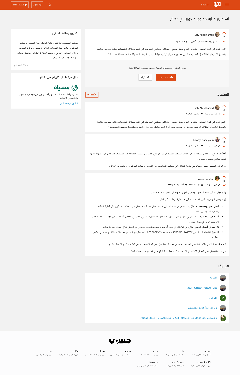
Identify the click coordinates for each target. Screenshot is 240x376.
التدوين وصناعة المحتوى (209, 41)
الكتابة (214, 278)
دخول (145, 77)
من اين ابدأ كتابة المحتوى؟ (203, 308)
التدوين (213, 298)
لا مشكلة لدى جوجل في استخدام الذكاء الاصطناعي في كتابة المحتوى (178, 318)
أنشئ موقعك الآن (69, 103)
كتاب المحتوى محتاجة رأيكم (202, 288)
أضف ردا (198, 114)
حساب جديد (165, 77)
